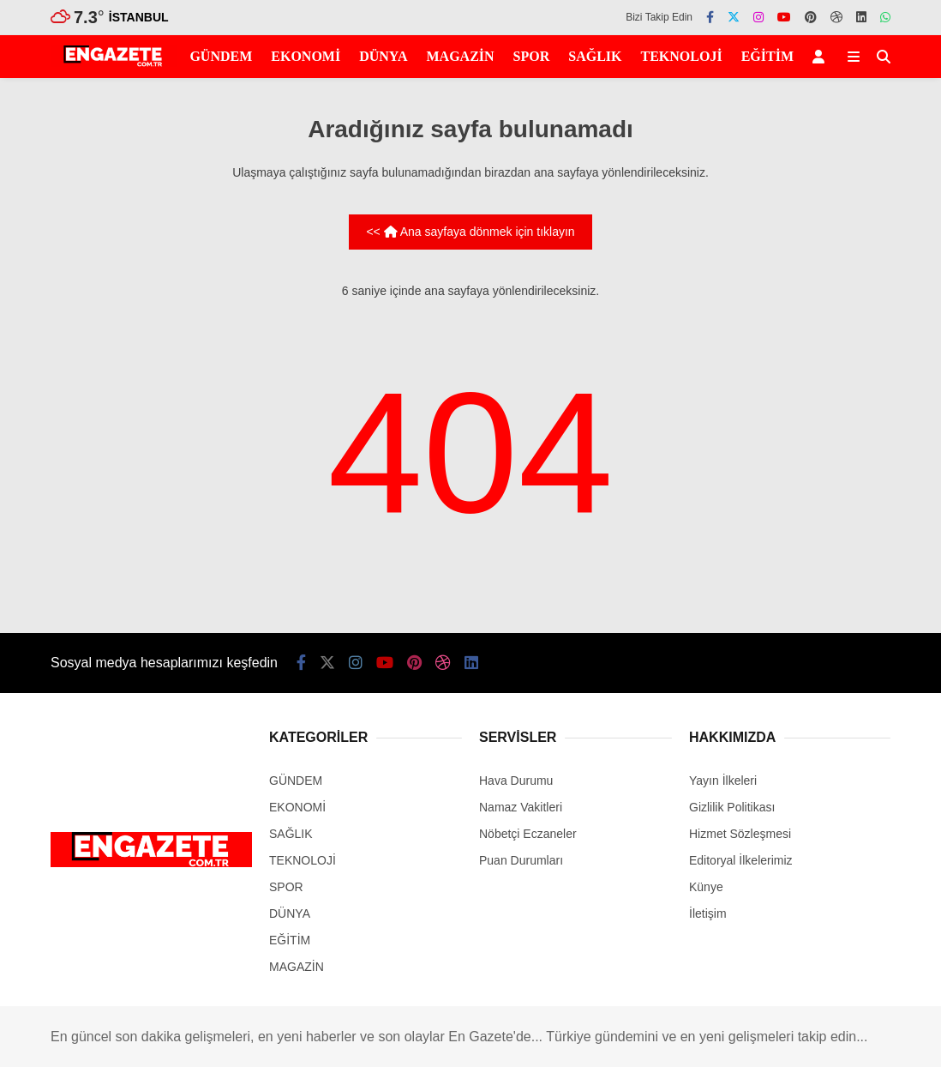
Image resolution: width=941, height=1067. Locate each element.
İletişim (708, 913)
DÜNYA (383, 56)
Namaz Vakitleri (520, 807)
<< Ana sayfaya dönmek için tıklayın (470, 231)
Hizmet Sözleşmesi (740, 834)
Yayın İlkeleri (723, 780)
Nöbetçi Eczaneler (528, 834)
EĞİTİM (767, 56)
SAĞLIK (594, 56)
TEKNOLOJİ (681, 56)
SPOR (531, 56)
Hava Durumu (516, 780)
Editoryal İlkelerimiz (741, 860)
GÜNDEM (220, 56)
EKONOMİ (305, 56)
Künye (706, 887)
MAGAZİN (460, 56)
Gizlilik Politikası (732, 807)
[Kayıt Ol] (821, 56)
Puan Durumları (521, 860)
